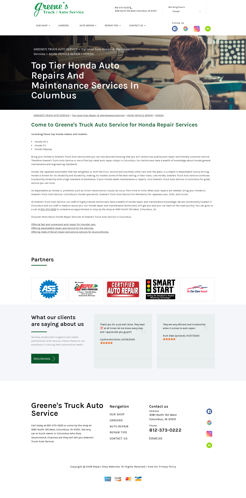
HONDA (88, 54)
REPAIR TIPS (111, 25)
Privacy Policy (167, 466)
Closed (175, 11)
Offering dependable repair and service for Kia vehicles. (62, 228)
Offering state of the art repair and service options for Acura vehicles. (70, 231)
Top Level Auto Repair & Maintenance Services (98, 115)
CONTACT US (136, 25)
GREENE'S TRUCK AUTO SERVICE (56, 49)
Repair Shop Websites (106, 466)
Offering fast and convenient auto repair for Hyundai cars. (63, 224)
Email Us (155, 438)
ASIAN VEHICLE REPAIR (64, 54)
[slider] (106, 343)
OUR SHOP (42, 25)
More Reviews (44, 358)
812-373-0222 (122, 7)
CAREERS (63, 25)
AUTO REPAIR (87, 25)
